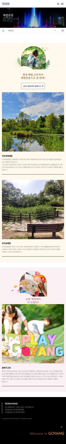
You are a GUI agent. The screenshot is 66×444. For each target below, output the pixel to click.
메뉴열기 (62, 4)
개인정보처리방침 (11, 403)
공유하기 (62, 30)
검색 (58, 4)
